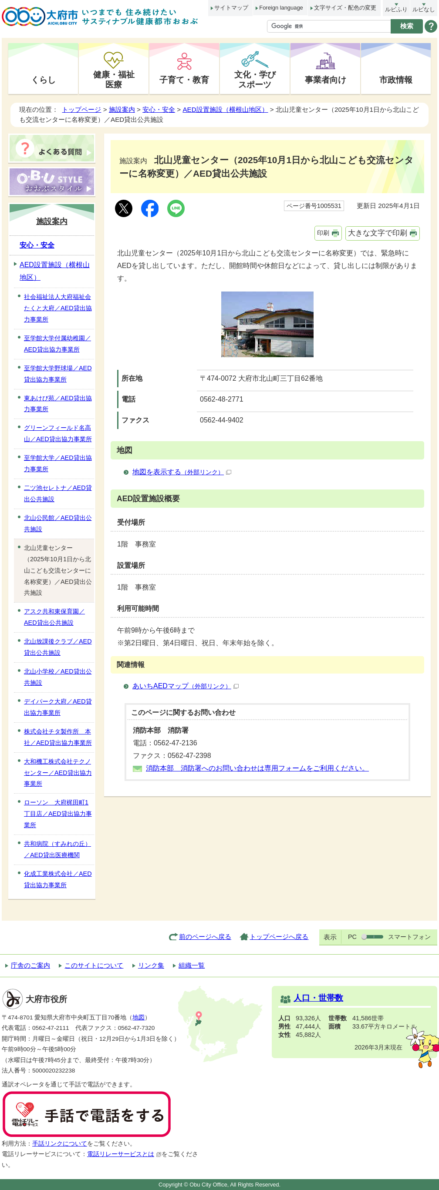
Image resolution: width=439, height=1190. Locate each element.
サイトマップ (231, 7)
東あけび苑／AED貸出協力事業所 (58, 404)
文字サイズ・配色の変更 (345, 7)
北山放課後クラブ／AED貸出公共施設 (58, 647)
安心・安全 (158, 109)
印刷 (323, 232)
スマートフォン (409, 936)
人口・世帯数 (318, 997)
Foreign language (281, 7)
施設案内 (122, 109)
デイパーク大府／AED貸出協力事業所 (58, 707)
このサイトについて (93, 965)
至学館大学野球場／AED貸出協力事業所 (58, 374)
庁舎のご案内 (30, 965)
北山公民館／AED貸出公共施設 (58, 523)
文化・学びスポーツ (255, 79)
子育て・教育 (184, 79)
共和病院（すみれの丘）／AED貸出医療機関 (57, 849)
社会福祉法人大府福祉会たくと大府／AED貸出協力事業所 (58, 308)
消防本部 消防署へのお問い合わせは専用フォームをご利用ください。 (257, 768)
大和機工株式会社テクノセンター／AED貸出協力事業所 (58, 773)
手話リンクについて (59, 1143)
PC (352, 936)
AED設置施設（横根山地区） (225, 109)
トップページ (81, 109)
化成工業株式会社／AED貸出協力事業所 (58, 879)
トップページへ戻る (279, 936)
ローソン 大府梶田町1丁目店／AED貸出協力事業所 (58, 813)
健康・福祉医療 (114, 79)
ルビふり (396, 9)
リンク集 (151, 965)
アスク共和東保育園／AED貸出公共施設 (54, 617)
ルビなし (423, 9)
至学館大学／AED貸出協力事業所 (58, 463)
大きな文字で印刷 (377, 233)
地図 (138, 1017)
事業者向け (325, 79)
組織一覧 (192, 965)
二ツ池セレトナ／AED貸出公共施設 (58, 493)
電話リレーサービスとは (124, 1154)
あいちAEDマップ (185, 686)
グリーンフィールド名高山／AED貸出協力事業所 (58, 433)
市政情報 (395, 79)
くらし (43, 79)
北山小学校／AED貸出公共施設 (58, 677)
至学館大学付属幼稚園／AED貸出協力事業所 (57, 344)
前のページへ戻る (205, 936)
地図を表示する (181, 472)
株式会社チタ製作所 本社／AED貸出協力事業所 (58, 737)
